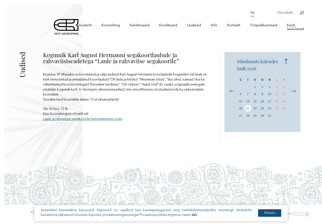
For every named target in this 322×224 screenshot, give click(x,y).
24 (269, 108)
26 (284, 108)
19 (284, 101)
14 (248, 101)
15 (255, 101)
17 (269, 101)
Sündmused (139, 25)
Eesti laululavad (295, 27)
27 (240, 115)
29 (255, 115)
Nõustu (269, 216)
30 (262, 115)
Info (214, 25)
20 (240, 108)
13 (240, 101)
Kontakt (233, 25)
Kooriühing (110, 25)
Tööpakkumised (263, 25)
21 (248, 108)
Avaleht (85, 25)
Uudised (194, 25)
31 (269, 115)
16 (262, 101)
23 (262, 108)
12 (284, 94)
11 (276, 94)
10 (269, 94)
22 (255, 108)
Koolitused (168, 25)
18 (276, 101)
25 (276, 108)
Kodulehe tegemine (298, 214)
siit (194, 218)
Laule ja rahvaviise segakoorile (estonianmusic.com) (82, 119)
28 (248, 115)
